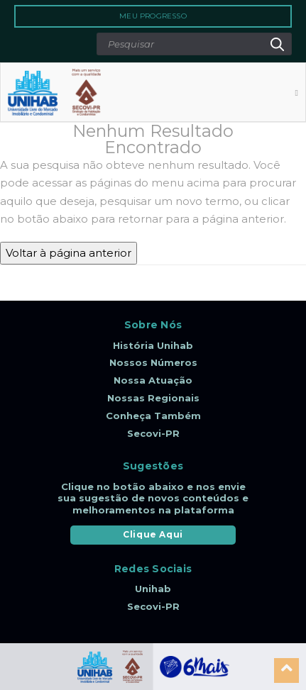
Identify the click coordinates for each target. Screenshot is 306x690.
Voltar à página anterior (68, 253)
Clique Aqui (153, 534)
